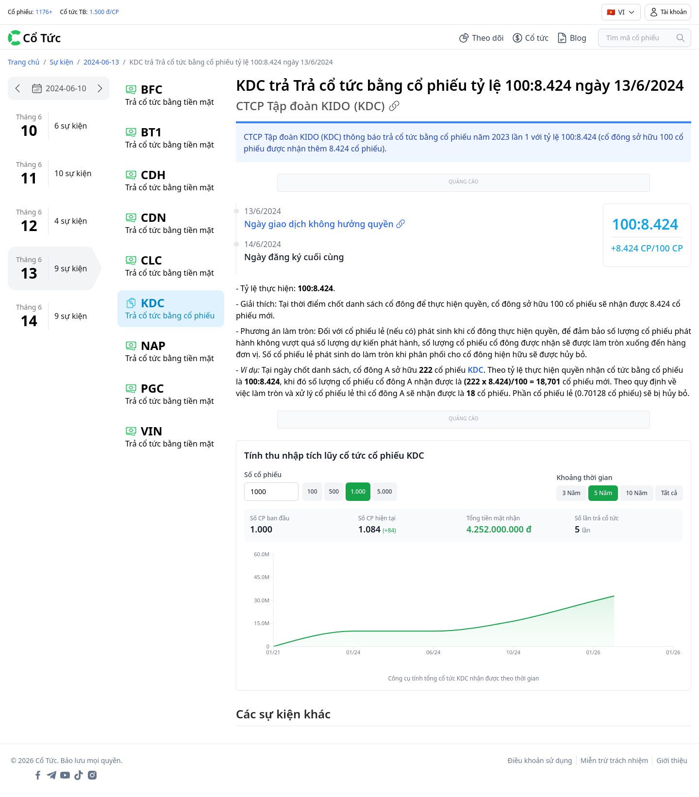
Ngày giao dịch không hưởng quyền (324, 224)
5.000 (384, 491)
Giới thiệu (671, 760)
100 (312, 491)
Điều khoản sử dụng (540, 760)
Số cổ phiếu (263, 474)
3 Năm (571, 493)
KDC (475, 370)
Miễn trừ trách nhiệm (615, 760)
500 (334, 491)
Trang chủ (23, 61)
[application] (463, 610)
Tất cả (669, 493)
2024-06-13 (101, 61)
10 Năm (636, 493)
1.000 (358, 491)
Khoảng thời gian (584, 477)
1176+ (43, 12)
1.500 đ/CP (104, 12)
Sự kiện (61, 61)
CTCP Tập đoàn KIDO (318, 106)
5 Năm (603, 493)
